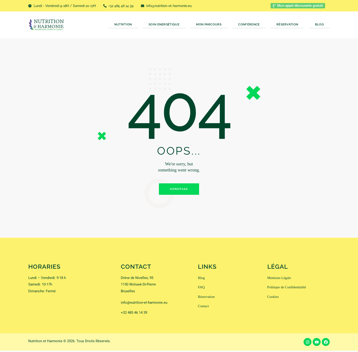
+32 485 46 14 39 (134, 314)
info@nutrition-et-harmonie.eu (144, 304)
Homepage (179, 189)
